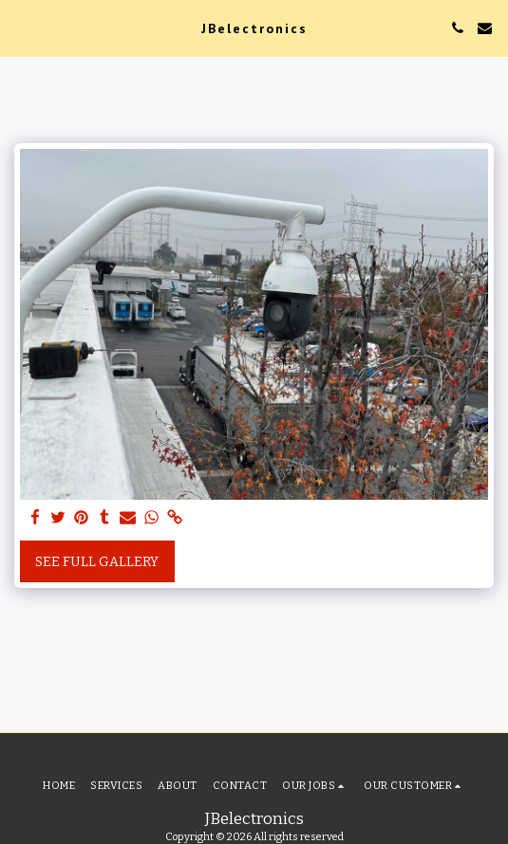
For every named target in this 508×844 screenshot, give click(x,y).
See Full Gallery (97, 562)
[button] (21, 27)
